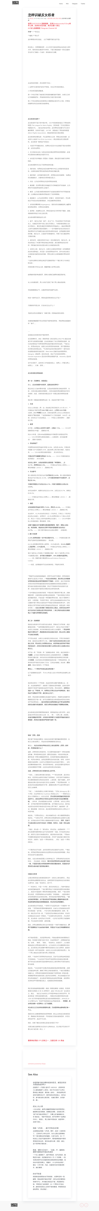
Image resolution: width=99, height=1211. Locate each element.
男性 (51, 18)
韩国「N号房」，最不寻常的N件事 (46, 1128)
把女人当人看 (38, 1106)
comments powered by (37, 1064)
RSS (67, 3)
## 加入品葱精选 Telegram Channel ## (42, 28)
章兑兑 (31, 18)
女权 (48, 18)
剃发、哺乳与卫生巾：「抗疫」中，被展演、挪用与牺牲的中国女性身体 (49, 1151)
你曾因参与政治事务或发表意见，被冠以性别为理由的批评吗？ (49, 1083)
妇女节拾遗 (37, 1174)
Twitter (83, 3)
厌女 (57, 18)
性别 (60, 18)
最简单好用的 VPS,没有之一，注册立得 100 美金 (46, 1040)
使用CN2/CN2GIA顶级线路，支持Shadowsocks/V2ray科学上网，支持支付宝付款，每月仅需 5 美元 (49, 24)
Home (61, 3)
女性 (54, 18)
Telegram (74, 3)
